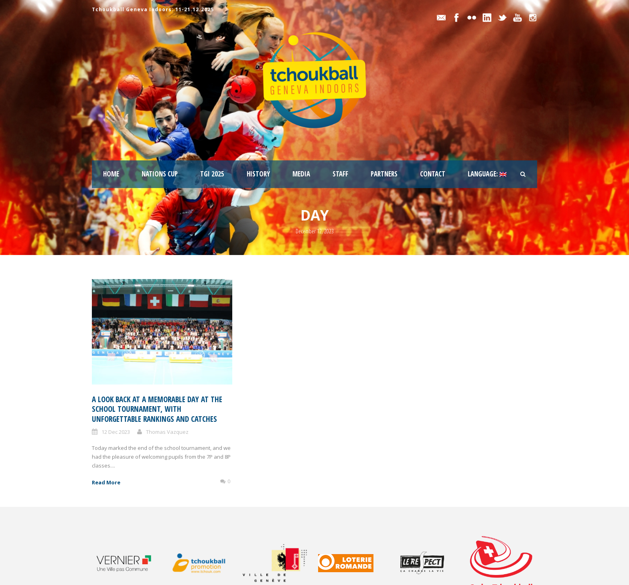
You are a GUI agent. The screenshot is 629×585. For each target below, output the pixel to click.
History (258, 173)
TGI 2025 (212, 173)
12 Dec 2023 (115, 431)
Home (111, 173)
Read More (106, 482)
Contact (432, 173)
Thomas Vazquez (167, 431)
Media (301, 173)
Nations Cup (160, 173)
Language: (487, 173)
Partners (384, 173)
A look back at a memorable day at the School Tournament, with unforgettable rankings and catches (157, 409)
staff (340, 173)
